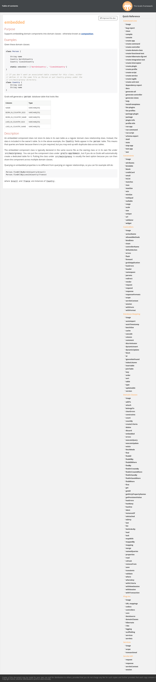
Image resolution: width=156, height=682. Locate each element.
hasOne (129, 507)
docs (128, 88)
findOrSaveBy (131, 475)
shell (128, 139)
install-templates (133, 104)
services (129, 635)
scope (128, 297)
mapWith (129, 538)
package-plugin (132, 114)
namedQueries (132, 551)
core (128, 613)
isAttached (130, 516)
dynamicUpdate (132, 350)
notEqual (129, 198)
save (128, 567)
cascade (129, 334)
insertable (130, 365)
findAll (128, 456)
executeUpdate (132, 443)
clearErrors (130, 411)
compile (129, 34)
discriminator (131, 343)
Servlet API (128, 656)
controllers (130, 610)
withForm (130, 307)
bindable (129, 166)
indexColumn (131, 362)
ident (128, 510)
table (128, 381)
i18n (127, 626)
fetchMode (130, 449)
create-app (130, 41)
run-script (130, 133)
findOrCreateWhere (134, 472)
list (127, 526)
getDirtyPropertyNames (136, 494)
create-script (131, 72)
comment (130, 340)
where (128, 577)
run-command (132, 130)
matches (129, 182)
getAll (128, 491)
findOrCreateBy (132, 469)
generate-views (132, 98)
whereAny (130, 580)
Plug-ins (126, 596)
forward (129, 259)
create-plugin (131, 66)
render (128, 282)
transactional (131, 652)
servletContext (132, 301)
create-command (133, 44)
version (129, 391)
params (129, 275)
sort (127, 378)
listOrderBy (130, 529)
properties (130, 554)
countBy (129, 421)
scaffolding (130, 632)
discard (129, 430)
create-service (132, 75)
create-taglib (131, 79)
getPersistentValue (134, 497)
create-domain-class (134, 50)
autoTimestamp (132, 324)
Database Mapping (131, 314)
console (129, 37)
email (128, 175)
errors (128, 253)
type (128, 385)
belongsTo (130, 408)
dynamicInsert (132, 346)
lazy (127, 372)
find (127, 453)
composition (87, 33)
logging (129, 629)
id (126, 356)
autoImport (130, 321)
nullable (129, 201)
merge (128, 548)
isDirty (128, 519)
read (128, 558)
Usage (128, 24)
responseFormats (133, 294)
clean (128, 31)
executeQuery (132, 440)
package (129, 117)
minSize (129, 194)
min (127, 191)
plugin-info (130, 120)
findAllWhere (131, 462)
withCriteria (131, 583)
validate (129, 573)
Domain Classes (130, 394)
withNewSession (133, 586)
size (127, 210)
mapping (129, 545)
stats (128, 142)
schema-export (132, 136)
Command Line (130, 21)
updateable (130, 388)
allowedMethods (133, 237)
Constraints (128, 155)
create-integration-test (135, 60)
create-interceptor (133, 63)
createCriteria (132, 424)
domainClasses (132, 619)
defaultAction (131, 250)
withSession (131, 589)
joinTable (130, 369)
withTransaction (133, 592)
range (128, 204)
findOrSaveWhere (133, 478)
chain (128, 243)
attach (128, 405)
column (129, 337)
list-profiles (130, 110)
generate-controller (134, 94)
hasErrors (130, 266)
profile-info (130, 123)
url (127, 217)
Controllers (128, 227)
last (127, 523)
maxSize (129, 188)
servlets (129, 638)
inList (128, 178)
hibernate (130, 622)
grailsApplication (133, 262)
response (129, 291)
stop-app (129, 145)
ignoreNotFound (133, 359)
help (128, 101)
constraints (130, 414)
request (129, 285)
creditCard (130, 172)
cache (128, 330)
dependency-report (134, 85)
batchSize (130, 327)
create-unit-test (132, 82)
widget (128, 223)
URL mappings (132, 603)
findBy (128, 465)
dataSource (130, 616)
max (127, 185)
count (128, 418)
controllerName (132, 246)
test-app (129, 149)
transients (130, 570)
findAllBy (129, 459)
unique (129, 214)
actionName (131, 234)
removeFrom (131, 564)
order (128, 375)
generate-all (131, 91)
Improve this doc (108, 18)
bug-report (130, 28)
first (127, 484)
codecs (128, 606)
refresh (129, 561)
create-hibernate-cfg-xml (136, 56)
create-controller (133, 47)
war (127, 152)
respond (129, 288)
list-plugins (130, 107)
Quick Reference (131, 16)
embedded (130, 434)
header (129, 269)
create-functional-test (135, 53)
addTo (128, 402)
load (127, 532)
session (129, 304)
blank (128, 169)
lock (127, 535)
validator (129, 220)
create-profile (131, 69)
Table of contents (10, 6)
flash (128, 256)
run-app (129, 126)
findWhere (130, 481)
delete (128, 427)
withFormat (131, 310)
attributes (130, 163)
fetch (128, 353)
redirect (129, 278)
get (127, 488)
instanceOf (130, 513)
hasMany (129, 503)
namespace (130, 272)
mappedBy (130, 542)
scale (128, 207)
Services (127, 642)
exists (128, 446)
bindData (130, 240)
